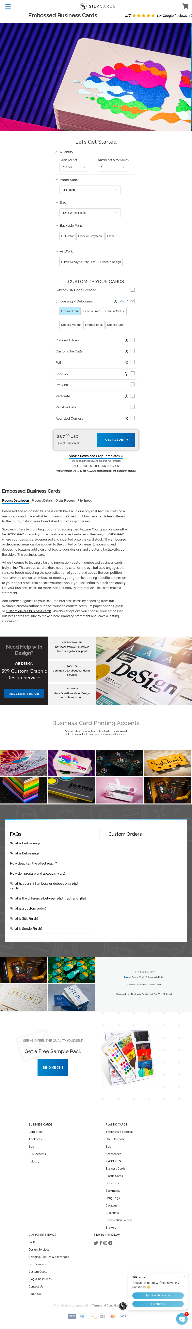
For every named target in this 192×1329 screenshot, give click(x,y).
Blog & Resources (40, 1279)
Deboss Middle (71, 324)
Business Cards (115, 1168)
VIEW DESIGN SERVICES (24, 694)
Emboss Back (94, 324)
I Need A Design (110, 262)
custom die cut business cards (28, 611)
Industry (34, 1161)
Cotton (151, 985)
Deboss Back (115, 324)
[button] (182, 1319)
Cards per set (68, 160)
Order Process (65, 500)
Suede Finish (141, 985)
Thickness (35, 1139)
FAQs (32, 1242)
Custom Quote (38, 1271)
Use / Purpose (115, 1139)
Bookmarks (113, 1190)
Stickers (111, 1227)
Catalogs (111, 1205)
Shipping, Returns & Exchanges (49, 1256)
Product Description (15, 500)
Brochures (112, 1212)
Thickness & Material (119, 1131)
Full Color (67, 236)
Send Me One (53, 1068)
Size (31, 1146)
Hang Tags (113, 1198)
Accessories (113, 1154)
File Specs (85, 500)
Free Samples (37, 1264)
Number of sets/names (113, 160)
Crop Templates (94, 456)
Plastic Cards (114, 1175)
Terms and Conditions (106, 1305)
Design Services (39, 1249)
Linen (159, 985)
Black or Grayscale (90, 236)
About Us (35, 1293)
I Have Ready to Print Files (78, 262)
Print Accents (37, 1154)
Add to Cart (116, 440)
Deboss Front (91, 311)
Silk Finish (131, 985)
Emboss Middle (115, 311)
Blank (111, 236)
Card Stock (36, 1131)
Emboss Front (70, 311)
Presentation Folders (119, 1220)
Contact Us (36, 1286)
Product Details (42, 500)
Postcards (112, 1183)
